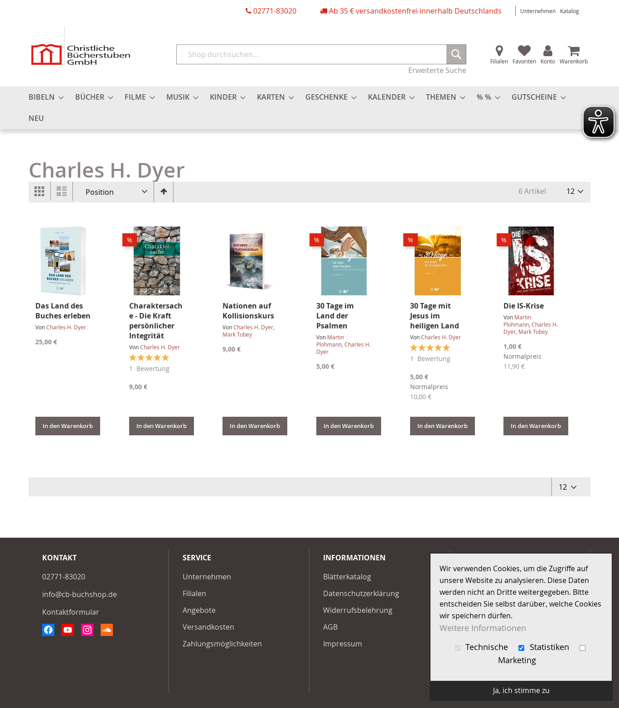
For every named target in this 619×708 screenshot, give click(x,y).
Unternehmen (538, 10)
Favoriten (524, 61)
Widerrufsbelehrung (357, 610)
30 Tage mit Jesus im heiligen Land (434, 316)
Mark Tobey (237, 334)
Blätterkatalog (347, 577)
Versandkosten (208, 627)
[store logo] (80, 45)
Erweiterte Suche (437, 70)
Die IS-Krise (523, 306)
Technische (483, 647)
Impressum (342, 644)
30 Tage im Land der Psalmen (335, 316)
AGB (330, 627)
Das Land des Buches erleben (63, 311)
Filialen (499, 61)
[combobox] (321, 54)
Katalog (569, 10)
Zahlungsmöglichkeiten (222, 644)
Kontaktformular (70, 612)
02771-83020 (274, 11)
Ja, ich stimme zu (521, 690)
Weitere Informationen (483, 627)
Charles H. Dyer (66, 327)
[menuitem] (43, 97)
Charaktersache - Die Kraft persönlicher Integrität (156, 321)
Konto (548, 61)
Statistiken (544, 647)
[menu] (309, 108)
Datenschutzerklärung (361, 593)
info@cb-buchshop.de (79, 594)
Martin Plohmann (330, 340)
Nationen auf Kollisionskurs (248, 311)
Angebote (199, 610)
